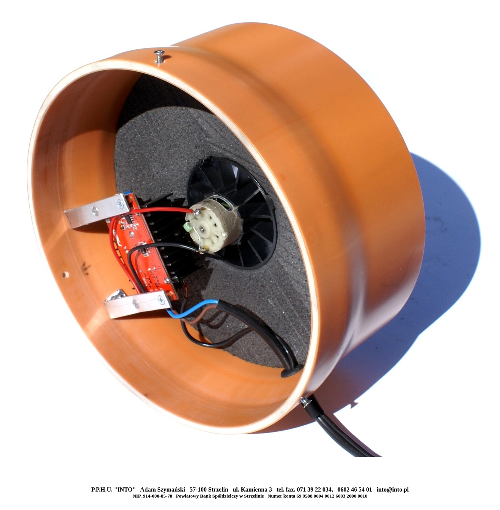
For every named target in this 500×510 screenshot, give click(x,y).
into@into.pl (393, 489)
